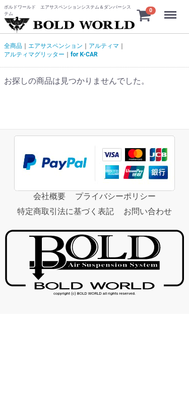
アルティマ (104, 45)
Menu (171, 10)
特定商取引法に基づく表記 (65, 211)
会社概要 (49, 196)
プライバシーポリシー (115, 196)
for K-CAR (84, 54)
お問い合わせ (147, 211)
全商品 (13, 45)
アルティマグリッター (34, 54)
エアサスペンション (55, 45)
